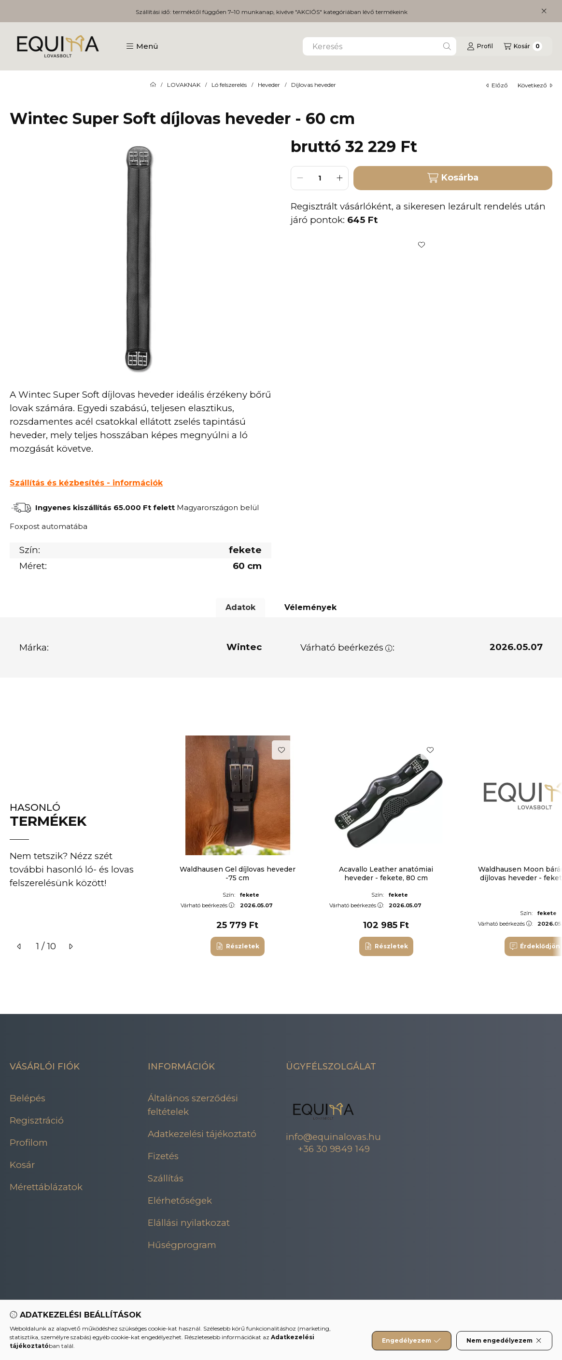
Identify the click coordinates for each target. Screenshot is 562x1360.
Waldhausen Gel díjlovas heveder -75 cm (237, 873)
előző (497, 85)
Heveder (269, 85)
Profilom (29, 1142)
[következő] (70, 946)
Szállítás (165, 1178)
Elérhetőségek (180, 1200)
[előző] (19, 946)
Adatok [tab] (240, 607)
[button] (142, 46)
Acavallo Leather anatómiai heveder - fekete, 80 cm (386, 873)
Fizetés (163, 1156)
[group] (360, 846)
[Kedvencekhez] (421, 244)
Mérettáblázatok (46, 1187)
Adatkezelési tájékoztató (202, 1133)
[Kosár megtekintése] (523, 46)
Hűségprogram (182, 1244)
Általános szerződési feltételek (193, 1105)
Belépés (27, 1098)
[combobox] (379, 46)
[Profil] (479, 46)
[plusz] (339, 178)
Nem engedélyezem (504, 1341)
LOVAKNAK (183, 85)
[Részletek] (237, 946)
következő (535, 85)
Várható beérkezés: (347, 647)
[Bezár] (543, 11)
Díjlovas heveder (313, 85)
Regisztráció (37, 1120)
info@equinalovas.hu (333, 1136)
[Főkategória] (153, 85)
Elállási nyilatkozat (189, 1222)
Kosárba (452, 177)
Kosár (22, 1164)
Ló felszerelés (229, 85)
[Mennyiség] (320, 178)
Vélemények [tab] (310, 607)
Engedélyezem (411, 1341)
